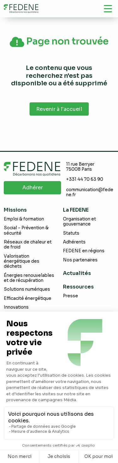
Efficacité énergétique (27, 298)
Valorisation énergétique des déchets (21, 261)
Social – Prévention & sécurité (26, 230)
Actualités (77, 273)
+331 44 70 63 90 (84, 179)
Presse (70, 296)
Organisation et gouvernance (79, 221)
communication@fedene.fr (89, 192)
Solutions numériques (27, 289)
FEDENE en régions (83, 251)
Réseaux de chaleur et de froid (28, 244)
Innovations (16, 307)
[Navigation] (108, 8)
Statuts (71, 233)
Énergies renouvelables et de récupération (29, 278)
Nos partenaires (80, 260)
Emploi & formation (24, 219)
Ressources (78, 286)
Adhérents (74, 242)
